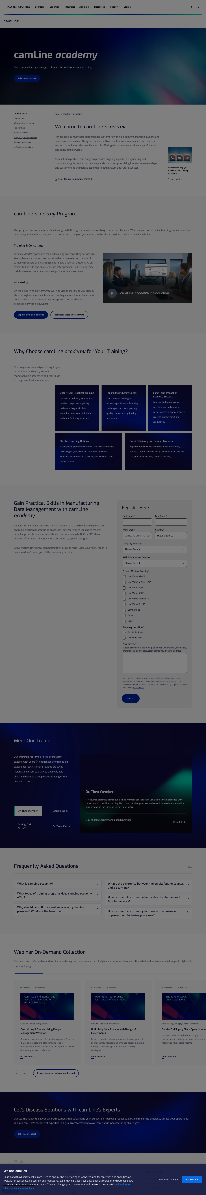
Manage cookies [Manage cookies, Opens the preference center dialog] (168, 1179)
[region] (103, 1179)
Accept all (192, 1179)
